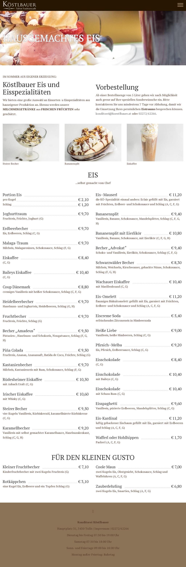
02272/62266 (147, 114)
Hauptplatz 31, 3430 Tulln (74, 529)
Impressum (101, 529)
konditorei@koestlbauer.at (113, 114)
